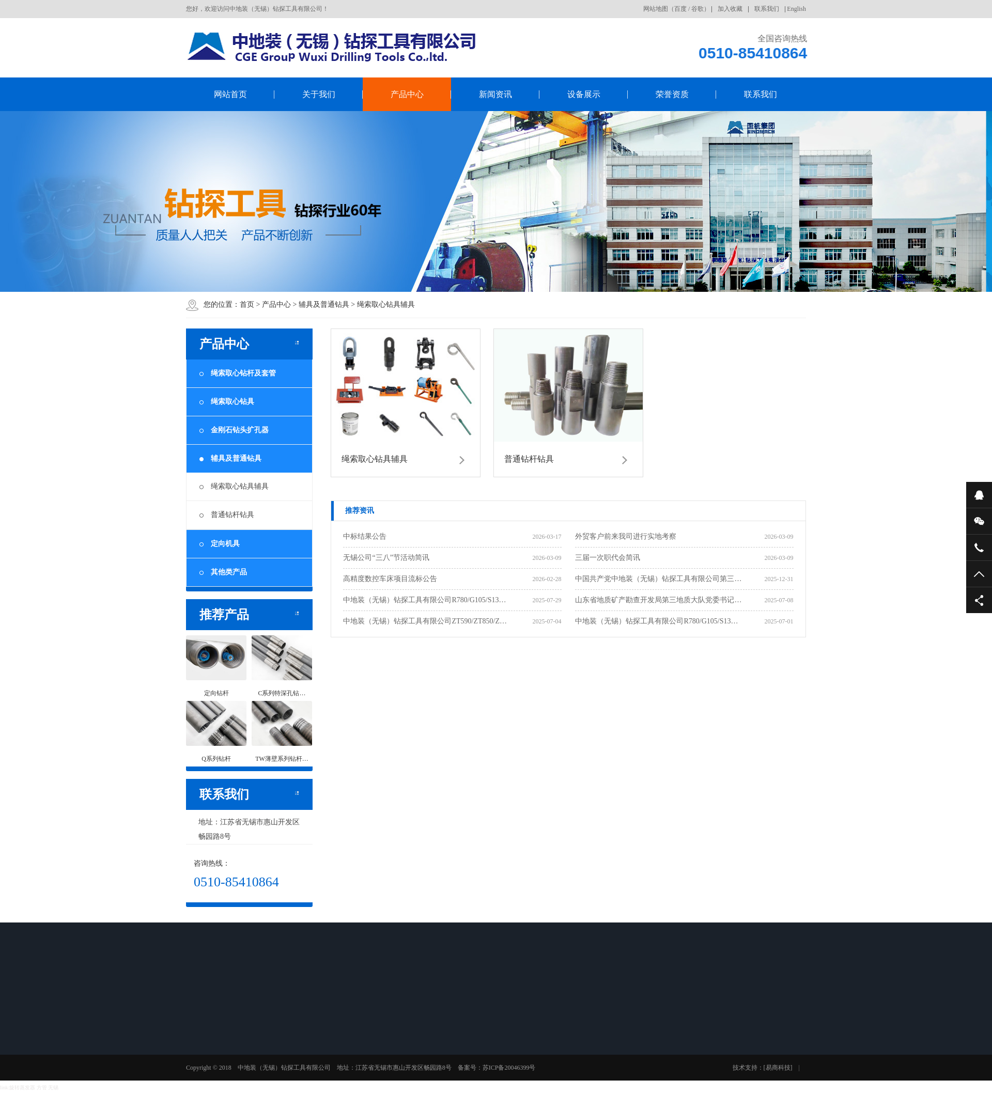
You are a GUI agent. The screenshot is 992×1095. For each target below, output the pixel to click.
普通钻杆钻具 (232, 515)
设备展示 (583, 94)
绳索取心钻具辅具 (386, 304)
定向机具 (219, 544)
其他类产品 (223, 572)
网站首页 (230, 94)
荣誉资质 (672, 94)
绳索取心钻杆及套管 (237, 373)
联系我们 (766, 8)
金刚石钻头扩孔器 (234, 430)
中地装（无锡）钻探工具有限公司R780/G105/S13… (424, 600)
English (796, 8)
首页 (247, 304)
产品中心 (407, 94)
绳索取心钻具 (226, 401)
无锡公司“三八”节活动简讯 (386, 557)
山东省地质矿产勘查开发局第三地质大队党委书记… (658, 600)
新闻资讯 (495, 94)
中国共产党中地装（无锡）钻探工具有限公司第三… (658, 579)
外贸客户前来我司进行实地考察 (625, 536)
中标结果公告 (364, 536)
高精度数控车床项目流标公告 (390, 579)
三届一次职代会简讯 (607, 557)
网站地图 (655, 8)
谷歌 (697, 8)
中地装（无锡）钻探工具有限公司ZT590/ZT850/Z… (425, 621)
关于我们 (318, 94)
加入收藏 (730, 8)
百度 (680, 8)
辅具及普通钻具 (324, 304)
